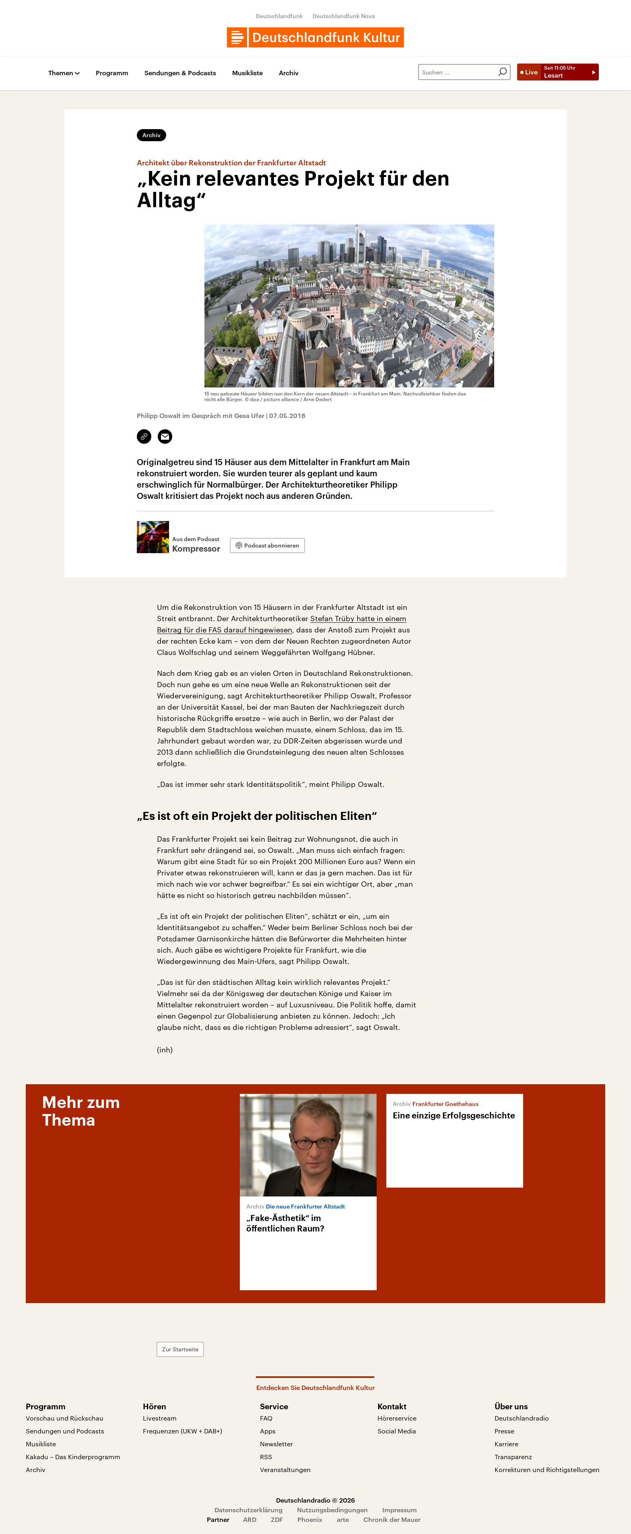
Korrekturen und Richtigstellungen (547, 1469)
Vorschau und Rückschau (64, 1418)
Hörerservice (397, 1418)
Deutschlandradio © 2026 (315, 1500)
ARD (249, 1519)
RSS (266, 1456)
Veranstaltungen (285, 1469)
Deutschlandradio (522, 1418)
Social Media (396, 1431)
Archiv (289, 73)
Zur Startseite (180, 1349)
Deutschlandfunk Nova (344, 15)
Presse (504, 1431)
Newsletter (276, 1444)
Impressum (399, 1509)
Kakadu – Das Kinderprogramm (73, 1456)
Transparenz (513, 1456)
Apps (268, 1431)
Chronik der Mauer (392, 1519)
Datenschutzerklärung (248, 1509)
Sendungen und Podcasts (65, 1431)
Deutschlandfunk (279, 15)
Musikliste (247, 73)
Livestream (160, 1418)
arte (343, 1519)
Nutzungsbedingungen (332, 1509)
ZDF (277, 1519)
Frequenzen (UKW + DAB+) (182, 1431)
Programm (112, 73)
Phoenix (309, 1519)
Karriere (506, 1444)
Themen (60, 73)
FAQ (266, 1418)
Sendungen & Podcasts (180, 73)
